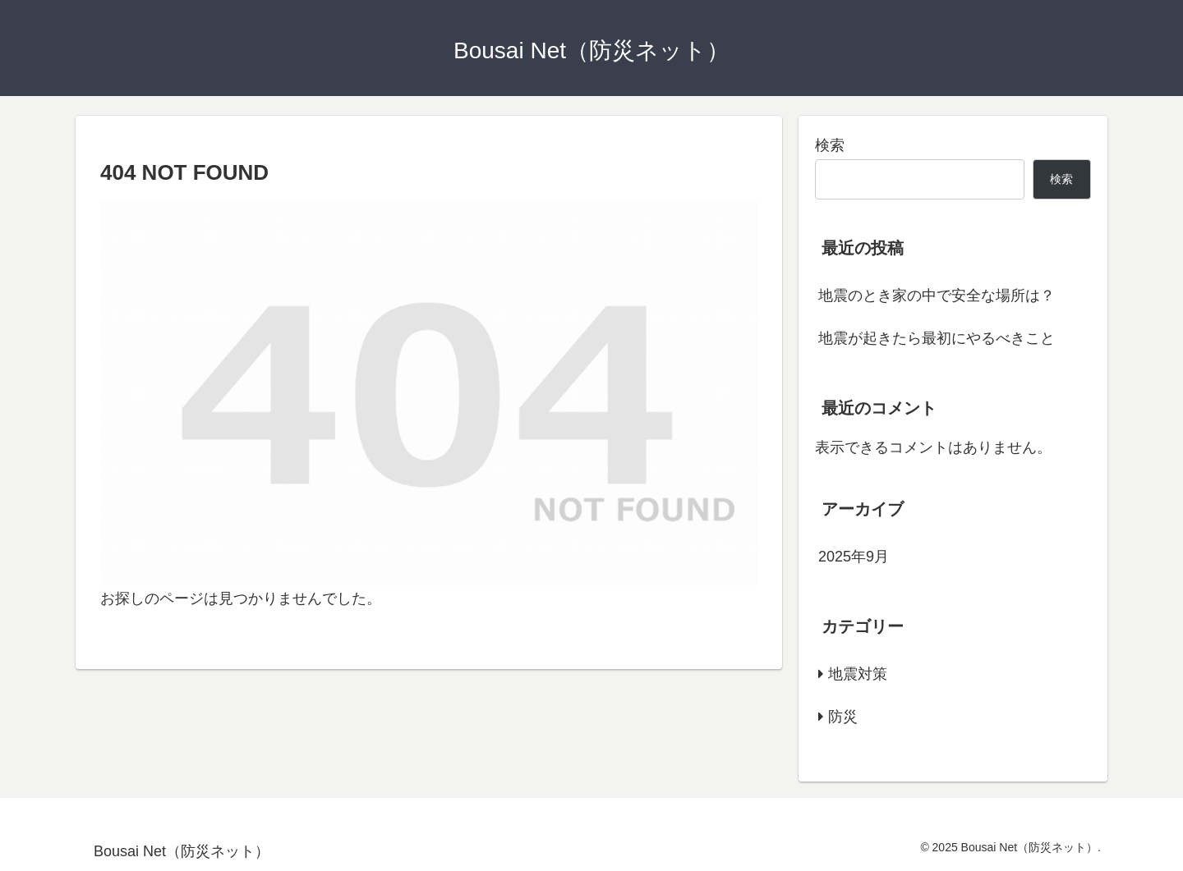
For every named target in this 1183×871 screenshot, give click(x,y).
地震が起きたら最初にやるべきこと (936, 338)
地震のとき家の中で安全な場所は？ (936, 295)
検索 (830, 145)
